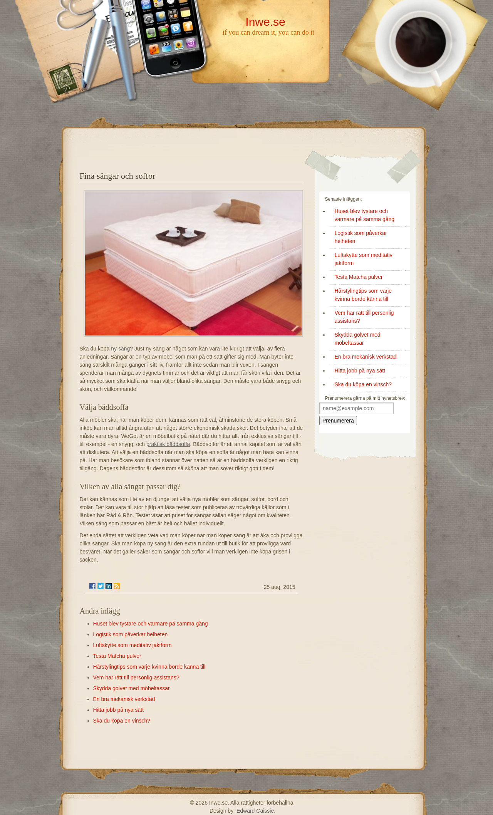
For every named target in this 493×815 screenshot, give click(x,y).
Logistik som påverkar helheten (130, 634)
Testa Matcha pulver (117, 656)
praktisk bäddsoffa (168, 444)
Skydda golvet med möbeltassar (131, 688)
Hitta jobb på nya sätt (118, 710)
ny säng (120, 348)
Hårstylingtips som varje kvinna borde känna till (149, 667)
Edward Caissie (255, 811)
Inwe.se (265, 21)
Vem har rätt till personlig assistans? (136, 677)
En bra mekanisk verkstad (124, 699)
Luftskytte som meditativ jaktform (132, 645)
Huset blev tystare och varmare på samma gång (150, 623)
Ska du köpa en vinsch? (122, 721)
